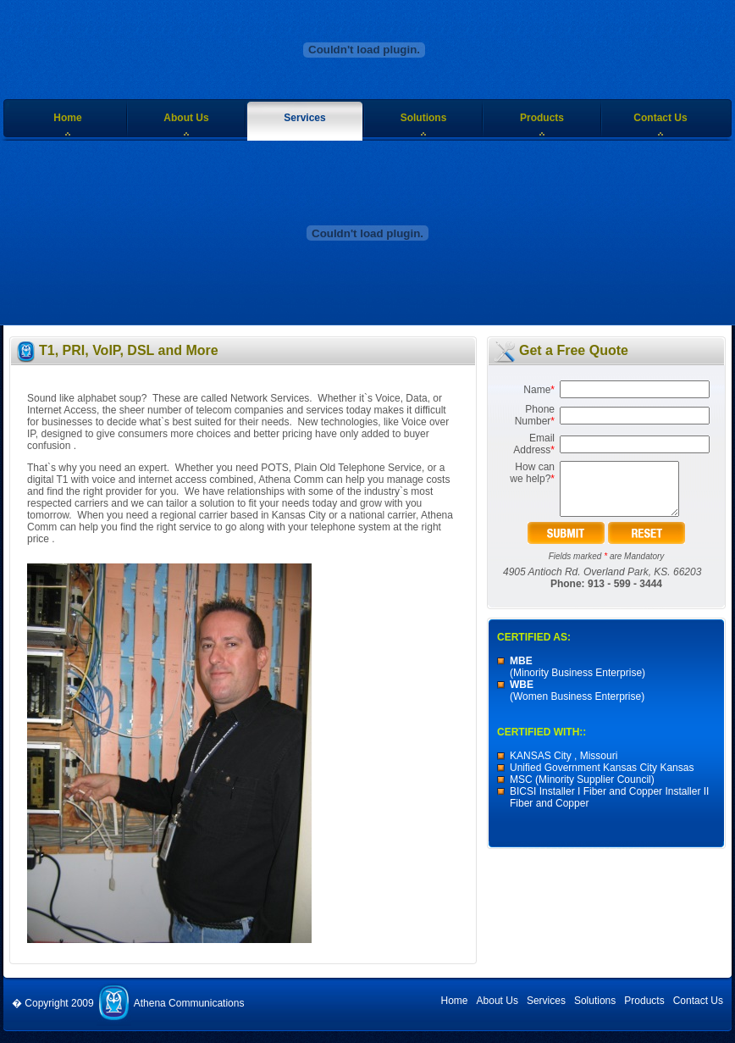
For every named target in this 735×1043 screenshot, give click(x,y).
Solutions (424, 118)
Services (304, 118)
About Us (185, 118)
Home (67, 118)
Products (542, 118)
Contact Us (660, 118)
